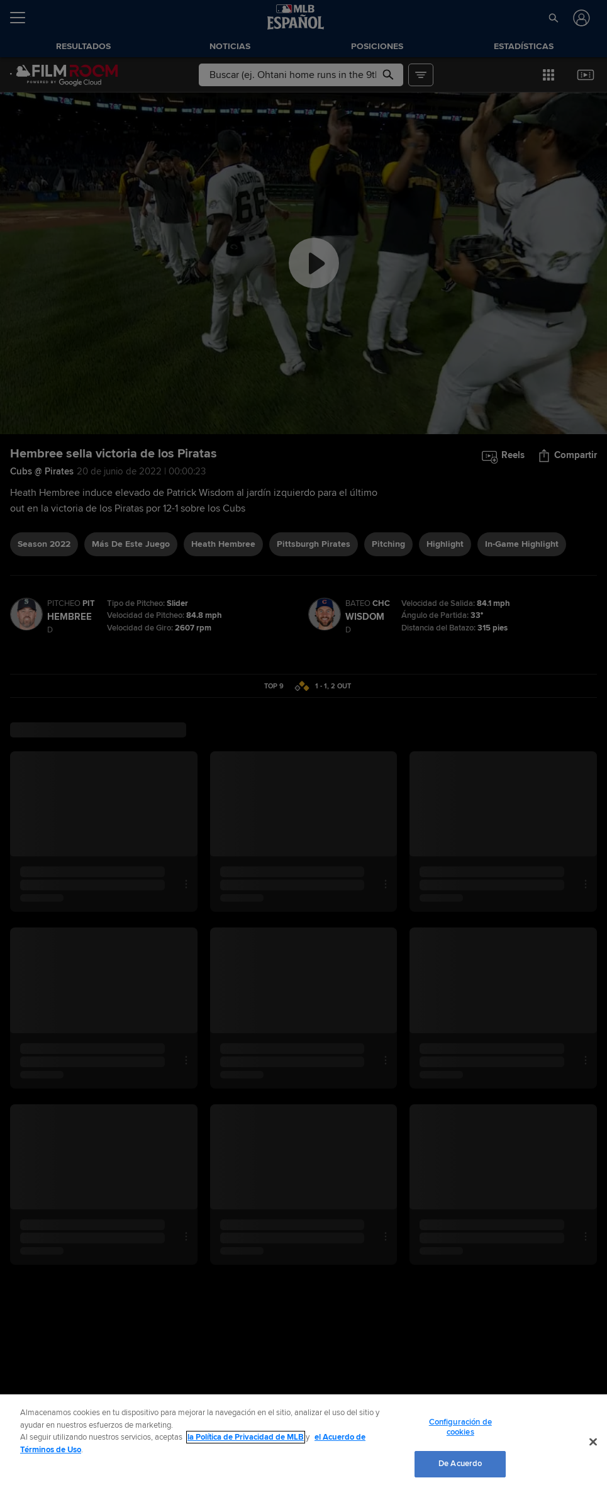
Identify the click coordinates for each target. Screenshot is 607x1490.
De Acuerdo (460, 1464)
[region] (303, 1442)
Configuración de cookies (460, 1427)
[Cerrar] (593, 1442)
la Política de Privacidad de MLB (245, 1437)
